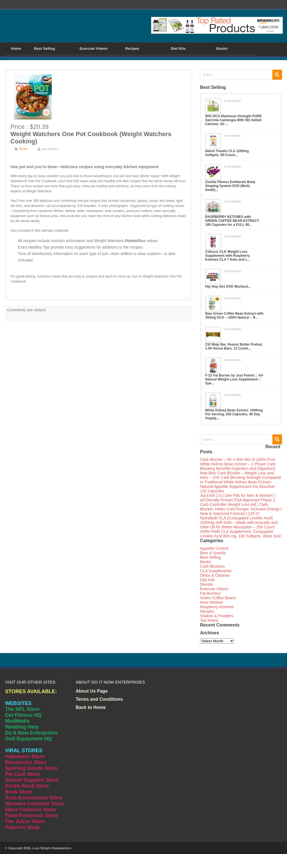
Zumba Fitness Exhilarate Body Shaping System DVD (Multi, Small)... (230, 186)
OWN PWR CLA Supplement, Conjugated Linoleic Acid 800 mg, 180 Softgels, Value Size (240, 533)
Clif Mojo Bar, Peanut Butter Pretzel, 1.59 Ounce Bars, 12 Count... (234, 346)
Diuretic (206, 584)
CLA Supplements (216, 571)
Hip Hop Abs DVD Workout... (228, 287)
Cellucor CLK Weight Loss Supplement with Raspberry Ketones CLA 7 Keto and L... (227, 256)
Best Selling (44, 48)
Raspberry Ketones (217, 607)
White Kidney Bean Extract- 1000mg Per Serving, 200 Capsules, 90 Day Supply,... (234, 414)
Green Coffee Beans (218, 598)
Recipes (132, 48)
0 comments (232, 100)
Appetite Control (214, 548)
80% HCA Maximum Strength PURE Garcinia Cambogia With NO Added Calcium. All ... (233, 120)
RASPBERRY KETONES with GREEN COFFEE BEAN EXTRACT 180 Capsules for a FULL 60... (232, 221)
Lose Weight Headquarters (51, 848)
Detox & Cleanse (215, 575)
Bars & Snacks (213, 553)
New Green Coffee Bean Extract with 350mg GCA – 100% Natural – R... (234, 315)
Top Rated (209, 620)
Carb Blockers (212, 566)
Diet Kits (178, 48)
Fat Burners (210, 593)
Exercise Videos (94, 48)
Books (222, 48)
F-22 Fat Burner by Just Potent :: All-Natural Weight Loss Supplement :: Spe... (234, 379)
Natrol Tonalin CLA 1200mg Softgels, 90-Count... (227, 153)
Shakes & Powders (216, 616)
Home (16, 48)
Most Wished (211, 602)
